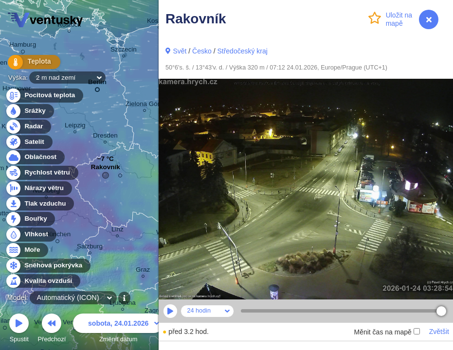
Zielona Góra (144, 105)
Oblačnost (34, 157)
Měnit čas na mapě (386, 332)
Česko (202, 51)
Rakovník (105, 169)
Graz (143, 271)
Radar (28, 127)
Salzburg (90, 248)
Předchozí (52, 329)
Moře (26, 250)
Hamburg (22, 46)
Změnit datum (118, 329)
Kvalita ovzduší (42, 281)
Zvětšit (439, 331)
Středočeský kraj (242, 51)
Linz (117, 231)
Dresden (105, 137)
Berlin (97, 83)
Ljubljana (122, 304)
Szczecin (123, 51)
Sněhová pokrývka (47, 266)
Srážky (29, 111)
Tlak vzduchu (39, 204)
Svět (179, 51)
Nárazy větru (38, 188)
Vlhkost (30, 235)
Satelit (28, 142)
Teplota (30, 63)
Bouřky (30, 219)
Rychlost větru (41, 173)
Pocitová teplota (44, 95)
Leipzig (75, 127)
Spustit (19, 329)
